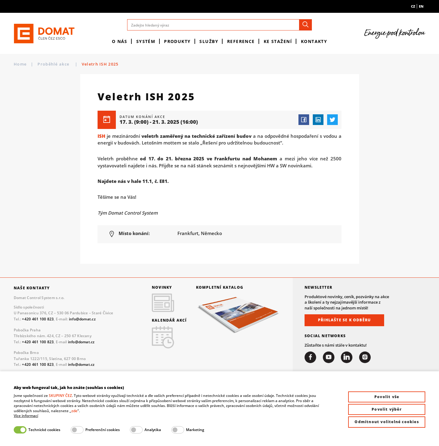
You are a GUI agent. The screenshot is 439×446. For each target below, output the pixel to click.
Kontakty (314, 41)
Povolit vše (386, 396)
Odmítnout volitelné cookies (387, 421)
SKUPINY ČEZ (60, 395)
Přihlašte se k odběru (344, 320)
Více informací (26, 415)
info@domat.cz (82, 319)
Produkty (177, 41)
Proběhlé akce (53, 64)
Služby (208, 41)
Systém (145, 41)
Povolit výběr (387, 409)
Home (20, 64)
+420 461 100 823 (38, 319)
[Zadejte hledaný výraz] (219, 24)
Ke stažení (278, 41)
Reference (241, 41)
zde (74, 410)
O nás (119, 41)
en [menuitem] (421, 6)
